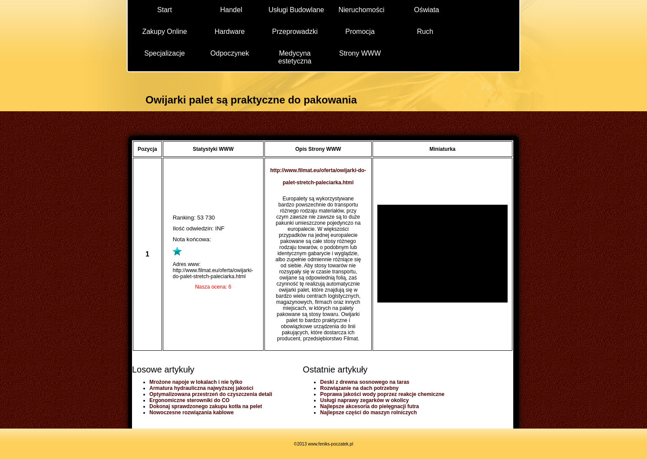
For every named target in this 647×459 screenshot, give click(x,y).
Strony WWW (360, 53)
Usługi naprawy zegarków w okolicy (364, 400)
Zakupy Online (164, 31)
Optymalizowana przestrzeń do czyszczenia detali (210, 394)
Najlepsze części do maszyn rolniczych (368, 412)
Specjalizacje (164, 53)
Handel (231, 9)
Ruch (425, 31)
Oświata (426, 9)
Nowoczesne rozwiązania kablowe (191, 412)
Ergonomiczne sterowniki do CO (189, 400)
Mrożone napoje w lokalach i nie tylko (195, 382)
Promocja (360, 31)
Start (164, 9)
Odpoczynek (230, 53)
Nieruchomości (361, 9)
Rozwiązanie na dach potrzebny (359, 388)
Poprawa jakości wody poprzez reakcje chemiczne (382, 394)
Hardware (229, 31)
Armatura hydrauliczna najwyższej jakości (201, 388)
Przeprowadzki (295, 31)
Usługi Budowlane (296, 9)
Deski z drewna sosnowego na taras (364, 382)
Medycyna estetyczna (294, 57)
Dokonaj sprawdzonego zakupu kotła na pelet (205, 406)
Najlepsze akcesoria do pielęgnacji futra (369, 406)
